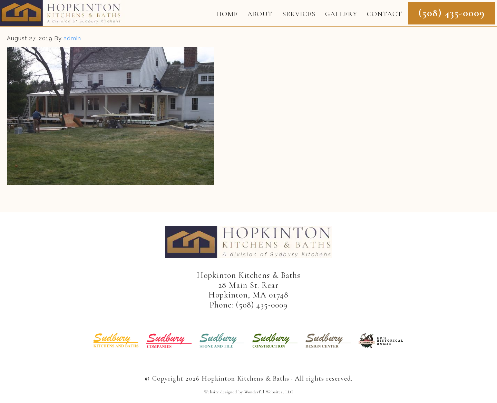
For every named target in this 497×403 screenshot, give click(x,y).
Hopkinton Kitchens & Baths (62, 13)
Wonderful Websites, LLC (268, 392)
